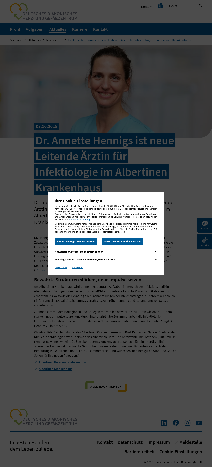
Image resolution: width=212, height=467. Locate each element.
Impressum (77, 267)
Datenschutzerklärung (79, 219)
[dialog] (106, 233)
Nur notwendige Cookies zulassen (76, 241)
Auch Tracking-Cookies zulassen (122, 241)
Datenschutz (61, 267)
